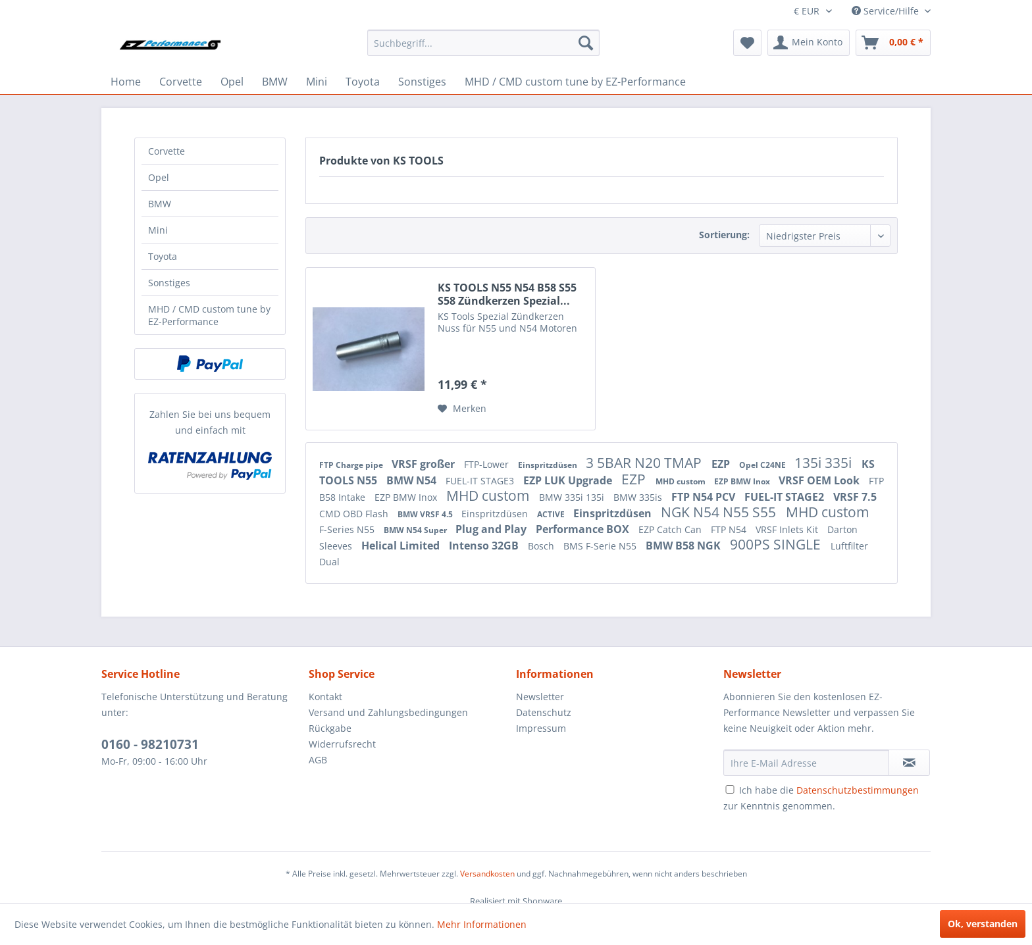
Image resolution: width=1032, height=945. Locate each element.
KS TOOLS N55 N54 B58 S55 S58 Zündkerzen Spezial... (507, 294)
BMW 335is (639, 497)
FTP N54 (730, 529)
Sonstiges (169, 282)
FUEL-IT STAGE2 (785, 497)
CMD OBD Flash (355, 513)
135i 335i (824, 462)
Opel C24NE (763, 465)
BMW (159, 203)
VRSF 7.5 (855, 497)
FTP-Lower (487, 464)
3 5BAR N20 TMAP (645, 462)
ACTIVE (552, 514)
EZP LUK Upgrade (569, 480)
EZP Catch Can (671, 529)
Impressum (541, 728)
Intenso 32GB (485, 545)
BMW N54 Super (416, 530)
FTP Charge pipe (352, 465)
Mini (158, 230)
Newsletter (540, 696)
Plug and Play (492, 529)
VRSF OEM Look (820, 480)
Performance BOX (584, 529)
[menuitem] (483, 43)
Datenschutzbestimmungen (857, 790)
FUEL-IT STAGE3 (481, 480)
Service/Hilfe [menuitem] (886, 11)
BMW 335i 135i (573, 497)
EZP (722, 464)
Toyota (162, 256)
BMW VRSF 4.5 (426, 514)
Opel (158, 177)
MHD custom (682, 481)
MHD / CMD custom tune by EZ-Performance (209, 315)
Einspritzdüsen (548, 465)
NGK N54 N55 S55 (720, 512)
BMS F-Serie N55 (601, 546)
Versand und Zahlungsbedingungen (388, 712)
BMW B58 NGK (684, 545)
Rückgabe (330, 728)
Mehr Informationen (482, 924)
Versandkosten (487, 873)
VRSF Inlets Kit (788, 529)
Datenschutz (543, 712)
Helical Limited (401, 545)
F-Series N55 (348, 529)
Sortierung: (724, 234)
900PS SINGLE (777, 544)
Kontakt (325, 696)
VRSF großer (424, 464)
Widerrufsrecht (342, 744)
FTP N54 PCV (704, 497)
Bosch (542, 546)
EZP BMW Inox (743, 481)
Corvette (166, 151)
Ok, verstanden (983, 923)
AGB (318, 759)
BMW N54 (412, 480)
